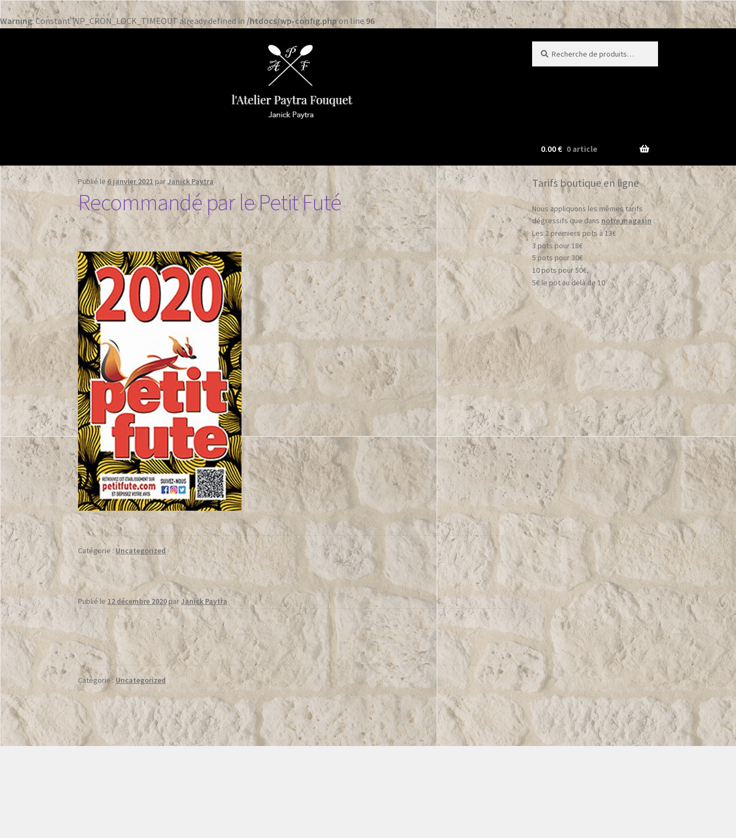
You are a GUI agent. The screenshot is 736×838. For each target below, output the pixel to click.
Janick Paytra (190, 181)
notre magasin (626, 220)
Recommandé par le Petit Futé (209, 202)
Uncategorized (141, 550)
